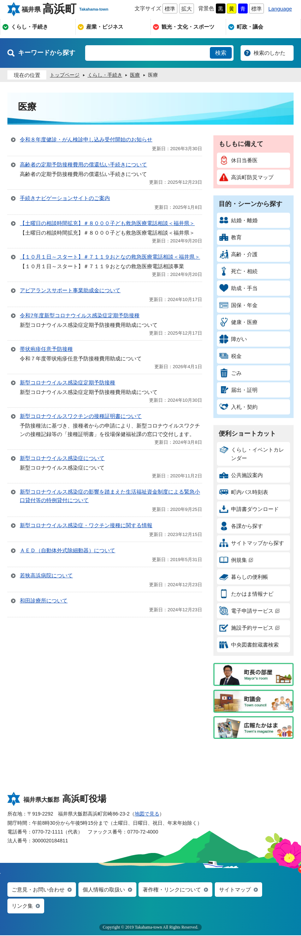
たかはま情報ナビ (246, 593)
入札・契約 (238, 406)
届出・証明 (238, 389)
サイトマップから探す (251, 542)
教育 (230, 237)
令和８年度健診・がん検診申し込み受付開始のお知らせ (86, 139)
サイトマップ (235, 890)
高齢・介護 (238, 254)
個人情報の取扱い (104, 890)
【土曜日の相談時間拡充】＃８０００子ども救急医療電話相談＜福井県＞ (107, 223)
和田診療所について (43, 600)
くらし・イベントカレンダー (251, 453)
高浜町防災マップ (246, 177)
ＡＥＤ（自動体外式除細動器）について (67, 550)
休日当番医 (238, 160)
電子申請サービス (249, 610)
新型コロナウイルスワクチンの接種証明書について (81, 416)
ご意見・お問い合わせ (38, 890)
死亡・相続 (238, 271)
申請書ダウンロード (249, 509)
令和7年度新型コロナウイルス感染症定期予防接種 (79, 315)
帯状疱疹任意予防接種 (46, 349)
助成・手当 (238, 288)
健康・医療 (238, 322)
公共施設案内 (241, 475)
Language (280, 9)
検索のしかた (269, 53)
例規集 (236, 559)
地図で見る (147, 814)
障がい (233, 339)
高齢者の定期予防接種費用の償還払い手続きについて (83, 164)
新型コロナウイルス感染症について (62, 458)
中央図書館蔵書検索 (249, 644)
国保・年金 (238, 305)
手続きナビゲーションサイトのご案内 (65, 198)
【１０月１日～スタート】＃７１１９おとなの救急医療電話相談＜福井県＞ (110, 257)
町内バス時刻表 (243, 492)
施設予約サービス (249, 627)
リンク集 (22, 906)
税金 (230, 356)
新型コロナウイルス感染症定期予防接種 (67, 382)
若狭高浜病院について (46, 575)
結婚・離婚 (238, 220)
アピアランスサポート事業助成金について (70, 290)
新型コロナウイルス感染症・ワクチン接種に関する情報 (86, 525)
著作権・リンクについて (172, 890)
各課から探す (241, 526)
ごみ (230, 373)
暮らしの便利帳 (243, 576)
